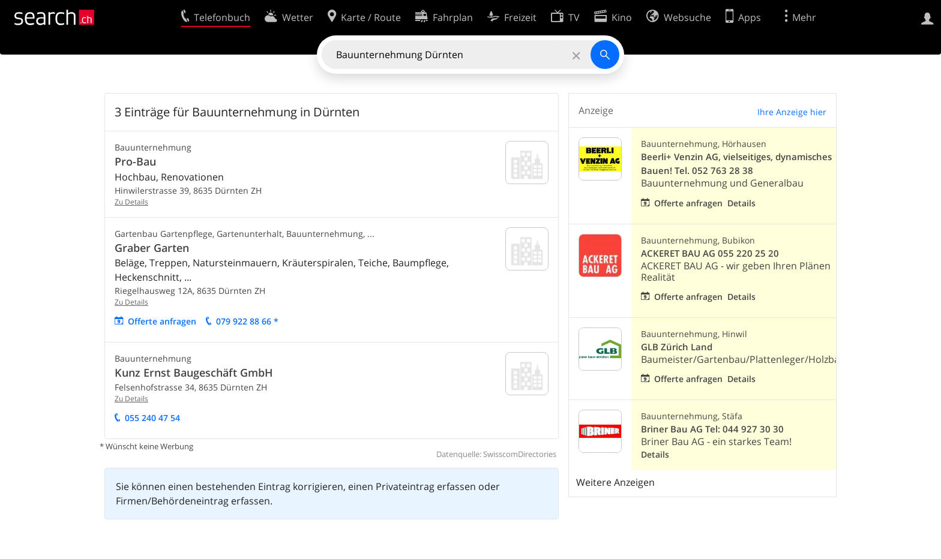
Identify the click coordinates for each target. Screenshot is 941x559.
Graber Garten (152, 248)
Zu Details (131, 202)
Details (741, 203)
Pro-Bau (135, 161)
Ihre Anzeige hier (791, 112)
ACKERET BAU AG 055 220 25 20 (710, 253)
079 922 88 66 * (247, 321)
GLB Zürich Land (676, 347)
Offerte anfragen (162, 321)
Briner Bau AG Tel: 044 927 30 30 (712, 429)
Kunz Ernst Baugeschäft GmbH (194, 372)
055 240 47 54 (152, 417)
